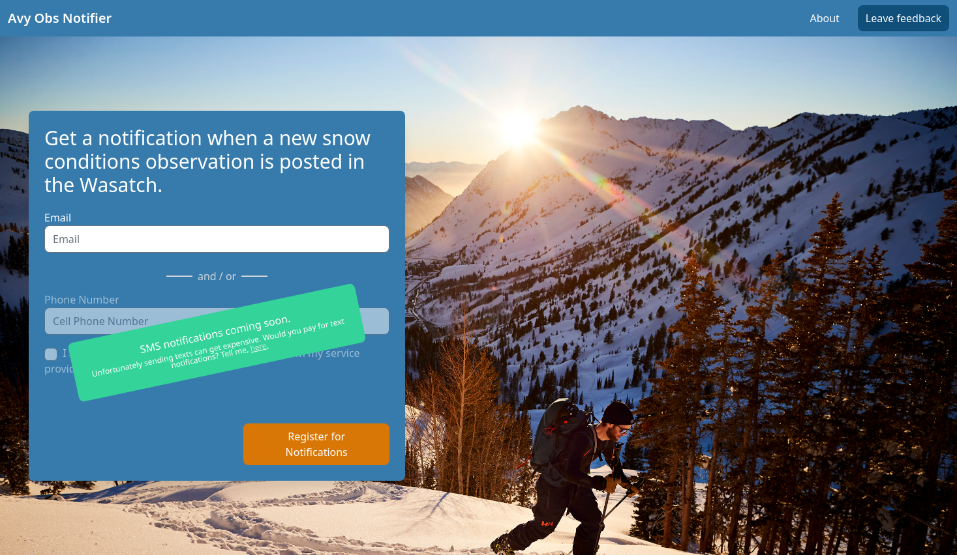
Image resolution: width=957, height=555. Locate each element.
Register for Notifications (317, 444)
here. (259, 346)
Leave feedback (903, 18)
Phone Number (81, 299)
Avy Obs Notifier (60, 18)
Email (57, 217)
